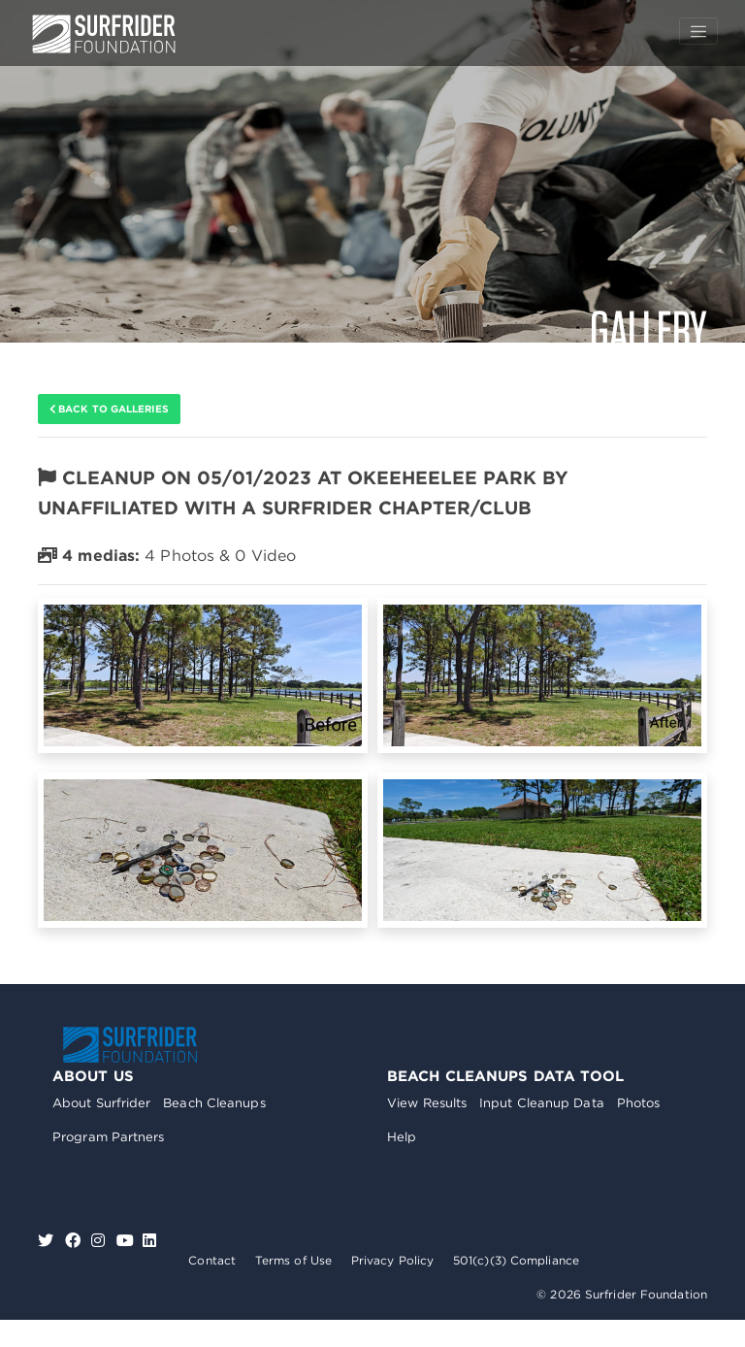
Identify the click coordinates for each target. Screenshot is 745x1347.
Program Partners (108, 1137)
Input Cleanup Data (541, 1103)
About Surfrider (101, 1103)
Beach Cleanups (214, 1103)
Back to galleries (109, 408)
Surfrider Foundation (130, 1045)
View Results (427, 1103)
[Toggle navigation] (699, 31)
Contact (212, 1260)
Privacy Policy (392, 1260)
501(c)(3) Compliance (516, 1260)
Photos (639, 1103)
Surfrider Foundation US (103, 34)
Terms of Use (293, 1260)
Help (401, 1137)
